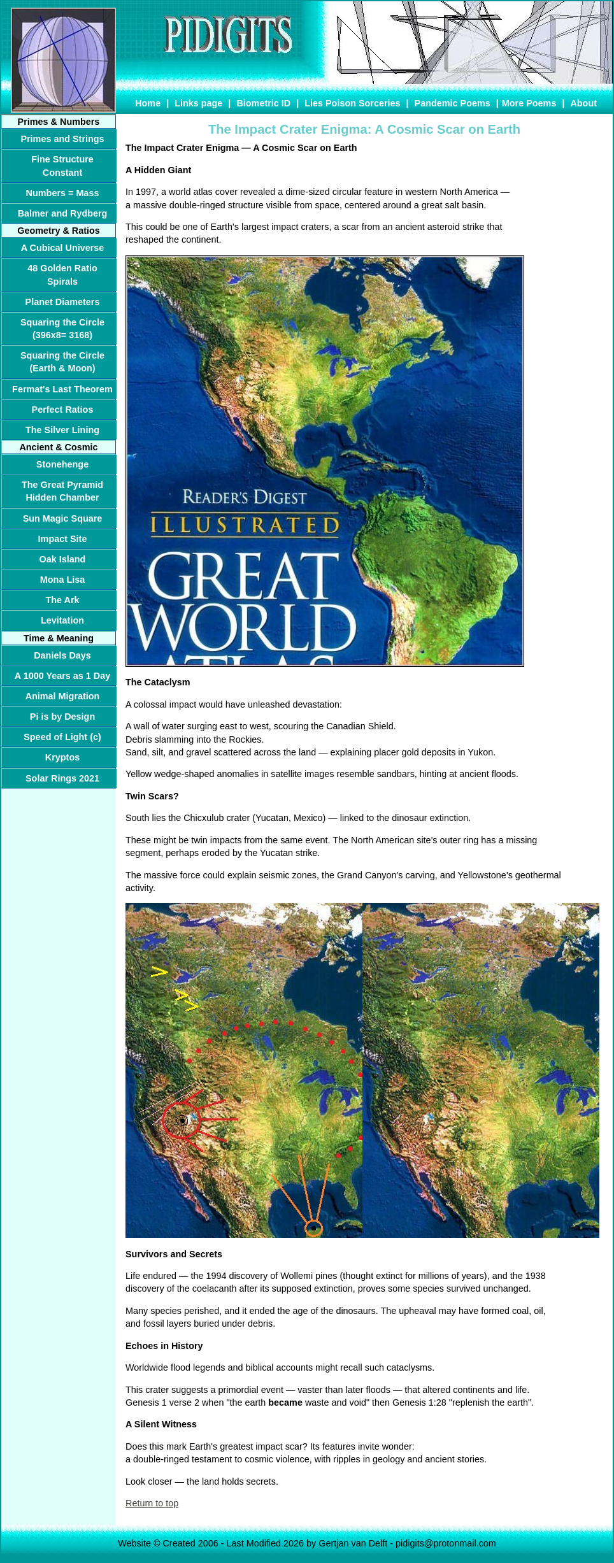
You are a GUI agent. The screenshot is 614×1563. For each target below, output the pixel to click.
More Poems (529, 103)
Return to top (151, 1503)
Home (148, 103)
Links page (198, 103)
